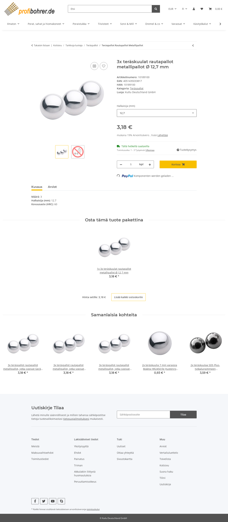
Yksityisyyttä (81, 446)
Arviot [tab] (52, 187)
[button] (194, 9)
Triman (78, 465)
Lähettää (162, 135)
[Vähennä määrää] (121, 164)
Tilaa (183, 414)
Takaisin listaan (42, 45)
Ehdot (77, 452)
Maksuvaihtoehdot (42, 452)
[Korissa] (34, 57)
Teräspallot (136, 88)
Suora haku (166, 471)
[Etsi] (110, 9)
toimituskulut (93, 509)
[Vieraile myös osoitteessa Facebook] (35, 501)
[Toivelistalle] (104, 66)
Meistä (35, 446)
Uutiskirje (165, 484)
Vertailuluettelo (169, 452)
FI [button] (183, 9)
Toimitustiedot (40, 459)
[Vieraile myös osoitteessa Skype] (61, 501)
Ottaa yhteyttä (125, 452)
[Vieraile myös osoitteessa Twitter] (43, 501)
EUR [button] (171, 9)
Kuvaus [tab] (36, 187)
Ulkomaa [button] (150, 150)
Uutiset (121, 446)
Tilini (162, 478)
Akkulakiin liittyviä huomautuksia (84, 473)
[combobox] (157, 113)
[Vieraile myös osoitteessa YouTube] (52, 501)
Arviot (163, 446)
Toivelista (165, 459)
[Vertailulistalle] (94, 66)
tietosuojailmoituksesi (76, 418)
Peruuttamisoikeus (85, 481)
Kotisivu (164, 465)
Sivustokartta (124, 459)
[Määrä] (131, 164)
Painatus (79, 459)
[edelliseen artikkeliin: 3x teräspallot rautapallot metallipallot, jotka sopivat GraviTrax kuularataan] (193, 45)
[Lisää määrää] (150, 164)
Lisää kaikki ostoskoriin (128, 297)
